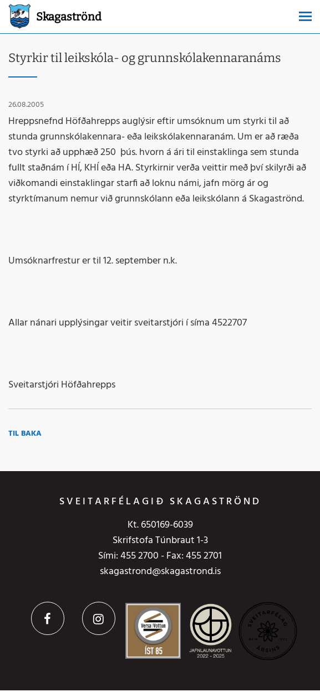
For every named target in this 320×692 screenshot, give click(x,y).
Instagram (98, 618)
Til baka (25, 433)
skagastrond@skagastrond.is (160, 572)
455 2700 (139, 556)
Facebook (47, 618)
